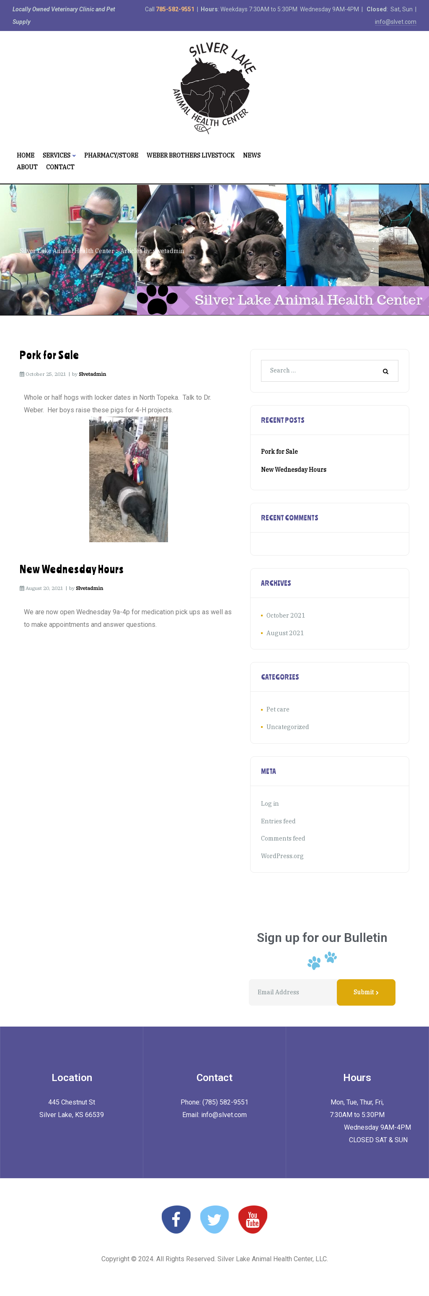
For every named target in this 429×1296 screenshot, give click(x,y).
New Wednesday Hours (72, 569)
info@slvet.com (395, 21)
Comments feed (283, 837)
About (27, 167)
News (252, 155)
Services (59, 155)
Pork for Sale (49, 355)
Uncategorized (287, 726)
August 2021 (284, 632)
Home (25, 155)
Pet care (277, 709)
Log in (270, 803)
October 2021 (285, 615)
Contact (60, 167)
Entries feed (278, 820)
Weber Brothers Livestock (191, 155)
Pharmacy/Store (111, 155)
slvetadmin (92, 374)
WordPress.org (282, 855)
